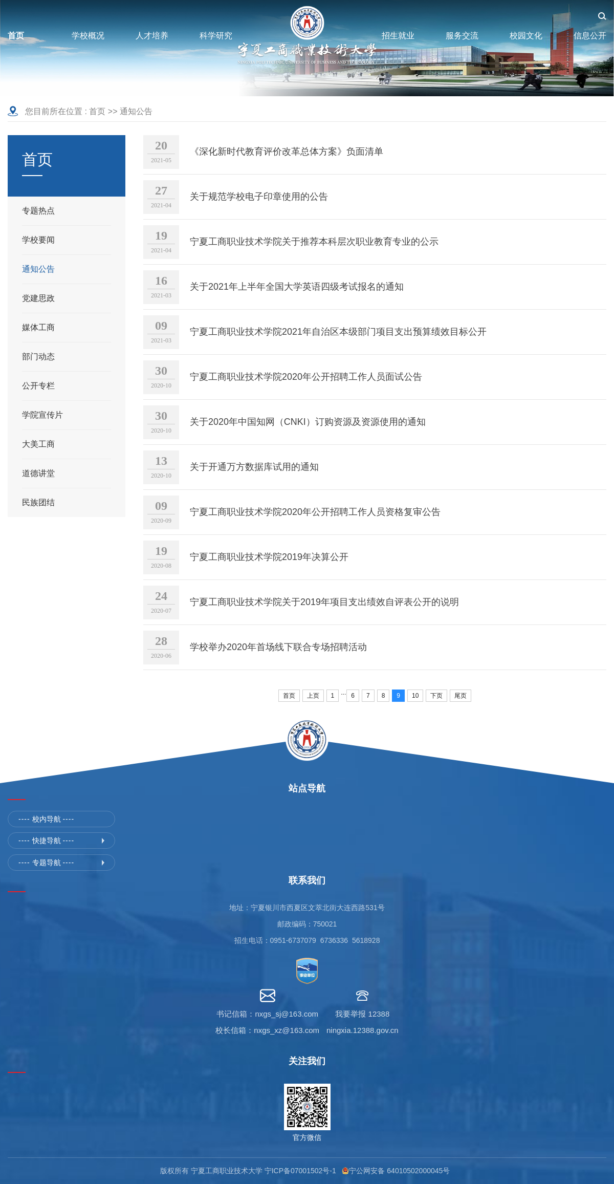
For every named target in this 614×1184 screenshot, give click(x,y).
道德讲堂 (38, 473)
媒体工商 (38, 327)
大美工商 (38, 444)
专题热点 (38, 210)
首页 (97, 111)
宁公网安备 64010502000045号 (401, 1171)
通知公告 (136, 111)
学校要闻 (38, 239)
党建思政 (38, 298)
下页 (436, 695)
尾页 (460, 695)
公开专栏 (38, 385)
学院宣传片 (42, 415)
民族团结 (38, 502)
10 (415, 695)
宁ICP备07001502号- (298, 1171)
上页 (313, 695)
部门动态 (38, 356)
